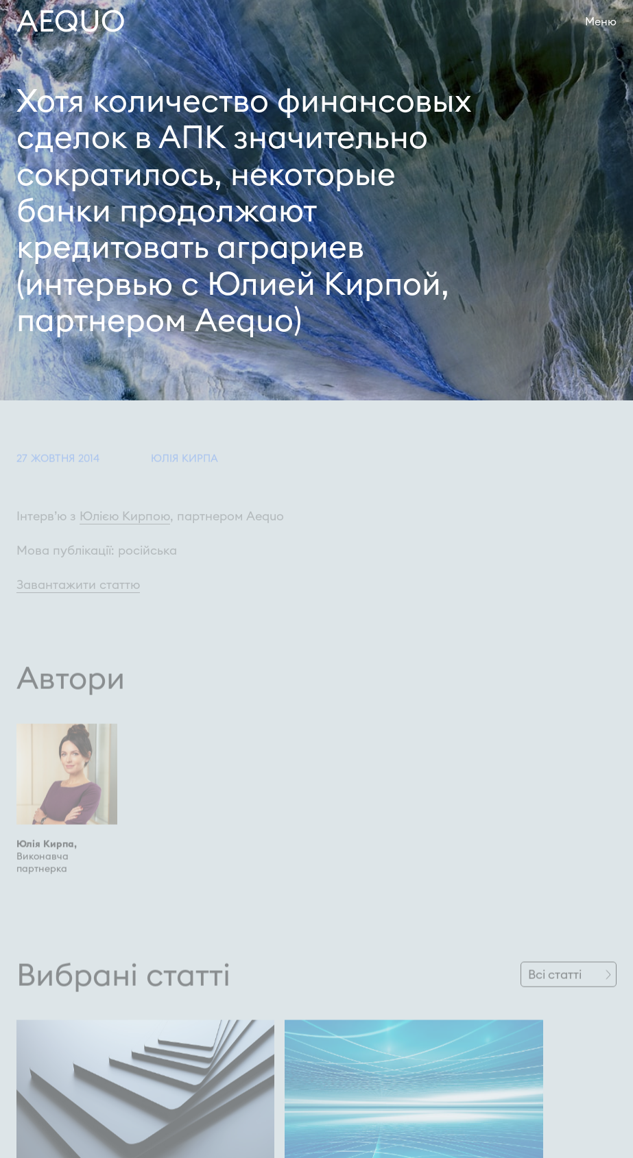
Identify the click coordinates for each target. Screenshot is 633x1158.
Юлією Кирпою (125, 526)
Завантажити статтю (78, 595)
